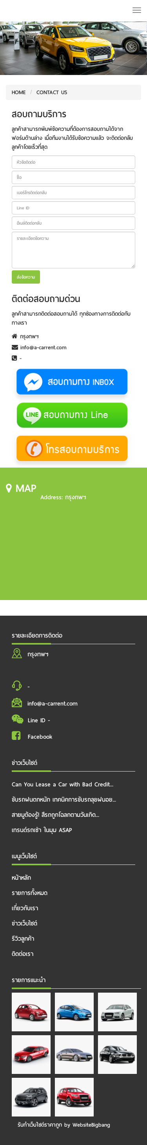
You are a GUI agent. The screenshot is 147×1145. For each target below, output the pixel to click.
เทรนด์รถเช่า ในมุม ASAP (42, 830)
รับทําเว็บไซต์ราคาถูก (40, 1124)
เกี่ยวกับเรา (25, 908)
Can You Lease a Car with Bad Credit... (62, 784)
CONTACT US (51, 92)
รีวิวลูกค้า (23, 939)
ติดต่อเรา (22, 954)
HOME (19, 92)
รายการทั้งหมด (29, 893)
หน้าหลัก (21, 878)
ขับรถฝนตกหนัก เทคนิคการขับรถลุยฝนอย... (64, 800)
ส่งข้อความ (26, 276)
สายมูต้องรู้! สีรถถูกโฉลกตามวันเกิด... (55, 815)
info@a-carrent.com (39, 347)
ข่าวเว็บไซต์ (24, 923)
